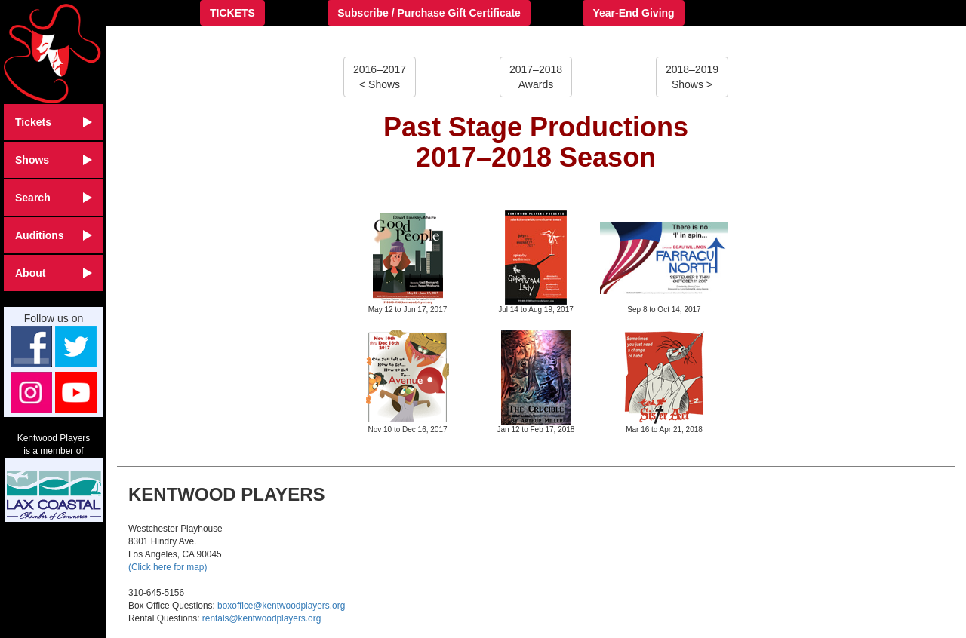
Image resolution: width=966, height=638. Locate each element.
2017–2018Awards (535, 76)
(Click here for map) (167, 567)
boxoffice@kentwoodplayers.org (281, 605)
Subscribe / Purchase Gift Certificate (429, 13)
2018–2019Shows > (692, 76)
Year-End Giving (633, 13)
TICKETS (232, 13)
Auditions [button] (53, 235)
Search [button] (53, 198)
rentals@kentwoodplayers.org (261, 618)
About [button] (53, 273)
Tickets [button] (53, 122)
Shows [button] (53, 160)
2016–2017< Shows (379, 76)
